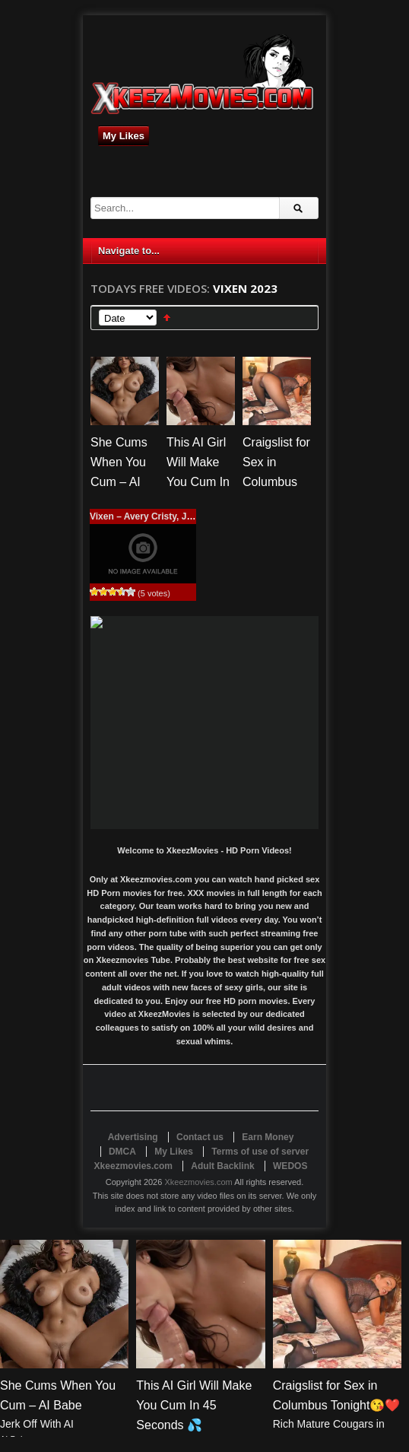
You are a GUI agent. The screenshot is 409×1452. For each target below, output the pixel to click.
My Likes (123, 135)
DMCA (122, 1151)
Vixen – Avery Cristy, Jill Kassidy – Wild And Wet (195, 516)
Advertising (133, 1137)
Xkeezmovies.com (198, 1182)
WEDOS (290, 1166)
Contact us (200, 1137)
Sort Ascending (167, 318)
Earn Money (267, 1137)
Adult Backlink (222, 1166)
